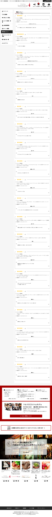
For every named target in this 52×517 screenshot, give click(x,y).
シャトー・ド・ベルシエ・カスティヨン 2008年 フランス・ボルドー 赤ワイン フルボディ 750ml (32, 110)
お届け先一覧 (5, 39)
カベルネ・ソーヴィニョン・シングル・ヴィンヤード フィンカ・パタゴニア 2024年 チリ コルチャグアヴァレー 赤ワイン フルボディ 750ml (33, 184)
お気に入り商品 (6, 17)
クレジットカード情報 (6, 35)
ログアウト (5, 43)
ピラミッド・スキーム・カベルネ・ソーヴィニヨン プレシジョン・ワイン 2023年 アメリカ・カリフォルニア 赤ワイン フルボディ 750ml (33, 165)
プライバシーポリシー (41, 508)
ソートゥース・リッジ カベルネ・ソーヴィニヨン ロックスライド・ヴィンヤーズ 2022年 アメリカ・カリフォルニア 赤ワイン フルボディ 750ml (33, 147)
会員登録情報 (5, 25)
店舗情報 (24, 508)
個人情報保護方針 (44, 398)
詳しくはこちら (12, 398)
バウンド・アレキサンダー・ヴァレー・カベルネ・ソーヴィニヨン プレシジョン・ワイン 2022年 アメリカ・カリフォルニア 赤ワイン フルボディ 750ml (33, 128)
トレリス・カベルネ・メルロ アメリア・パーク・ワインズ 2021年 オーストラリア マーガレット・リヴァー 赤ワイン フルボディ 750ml (33, 276)
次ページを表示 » (20, 13)
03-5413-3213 (27, 407)
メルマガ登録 (31, 508)
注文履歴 (4, 14)
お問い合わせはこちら (40, 407)
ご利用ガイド (17, 508)
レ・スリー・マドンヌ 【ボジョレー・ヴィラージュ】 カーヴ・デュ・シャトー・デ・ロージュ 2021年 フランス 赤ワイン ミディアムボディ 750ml (33, 256)
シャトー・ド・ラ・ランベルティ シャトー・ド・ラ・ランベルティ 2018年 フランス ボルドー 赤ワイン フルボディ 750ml (33, 368)
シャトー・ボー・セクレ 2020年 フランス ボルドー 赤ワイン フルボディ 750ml (29, 92)
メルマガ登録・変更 (6, 21)
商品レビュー (5, 31)
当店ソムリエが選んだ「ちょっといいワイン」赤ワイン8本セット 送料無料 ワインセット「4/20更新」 (33, 220)
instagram (26, 452)
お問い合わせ (9, 508)
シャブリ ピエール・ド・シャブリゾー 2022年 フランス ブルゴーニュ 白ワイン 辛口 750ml (31, 237)
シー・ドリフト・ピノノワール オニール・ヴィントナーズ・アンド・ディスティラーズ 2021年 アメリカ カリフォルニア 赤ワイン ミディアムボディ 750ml (33, 332)
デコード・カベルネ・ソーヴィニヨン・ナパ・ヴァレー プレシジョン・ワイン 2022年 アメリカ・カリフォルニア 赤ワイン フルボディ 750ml (33, 57)
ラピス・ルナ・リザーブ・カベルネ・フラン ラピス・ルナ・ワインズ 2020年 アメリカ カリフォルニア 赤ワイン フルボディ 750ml (33, 38)
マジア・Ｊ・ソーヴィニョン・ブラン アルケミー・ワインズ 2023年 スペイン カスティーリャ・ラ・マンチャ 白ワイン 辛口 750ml (33, 202)
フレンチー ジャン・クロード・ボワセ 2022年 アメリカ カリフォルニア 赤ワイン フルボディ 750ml (32, 74)
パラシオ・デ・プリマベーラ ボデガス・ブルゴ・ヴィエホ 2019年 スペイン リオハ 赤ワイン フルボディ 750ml (33, 314)
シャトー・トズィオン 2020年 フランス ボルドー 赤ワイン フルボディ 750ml (29, 350)
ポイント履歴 (5, 28)
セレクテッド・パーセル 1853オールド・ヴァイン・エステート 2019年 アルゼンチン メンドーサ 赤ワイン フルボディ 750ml (32, 295)
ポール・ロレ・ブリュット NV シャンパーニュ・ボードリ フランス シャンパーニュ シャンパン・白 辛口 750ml (32, 20)
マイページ (5, 11)
